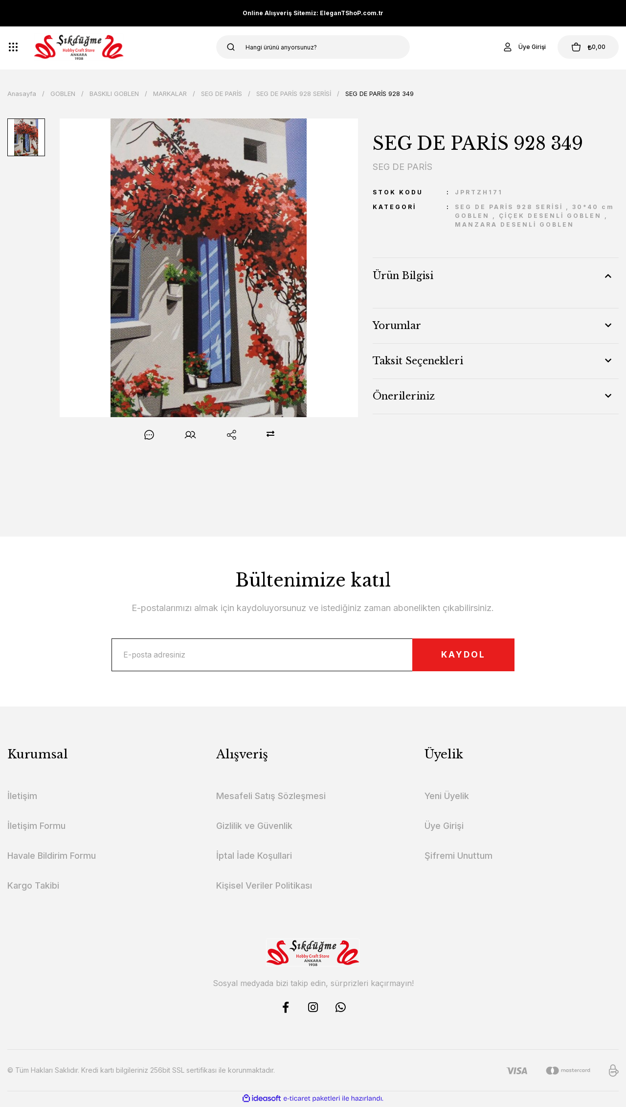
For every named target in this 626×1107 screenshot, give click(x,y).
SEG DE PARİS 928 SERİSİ (509, 207)
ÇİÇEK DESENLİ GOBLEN (550, 215)
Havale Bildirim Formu (51, 857)
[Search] (313, 47)
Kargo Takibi (33, 887)
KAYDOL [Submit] (460, 655)
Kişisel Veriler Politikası (264, 887)
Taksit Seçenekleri (418, 361)
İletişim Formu (36, 827)
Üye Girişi (444, 827)
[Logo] (79, 47)
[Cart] (586, 47)
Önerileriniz (404, 396)
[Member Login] (520, 47)
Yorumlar (397, 325)
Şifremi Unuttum (458, 857)
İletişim (22, 797)
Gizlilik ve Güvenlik (254, 827)
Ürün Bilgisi (403, 276)
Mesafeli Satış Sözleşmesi (271, 797)
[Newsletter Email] (313, 655)
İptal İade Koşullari (254, 857)
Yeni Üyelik (447, 797)
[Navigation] (13, 47)
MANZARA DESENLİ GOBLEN (514, 224)
